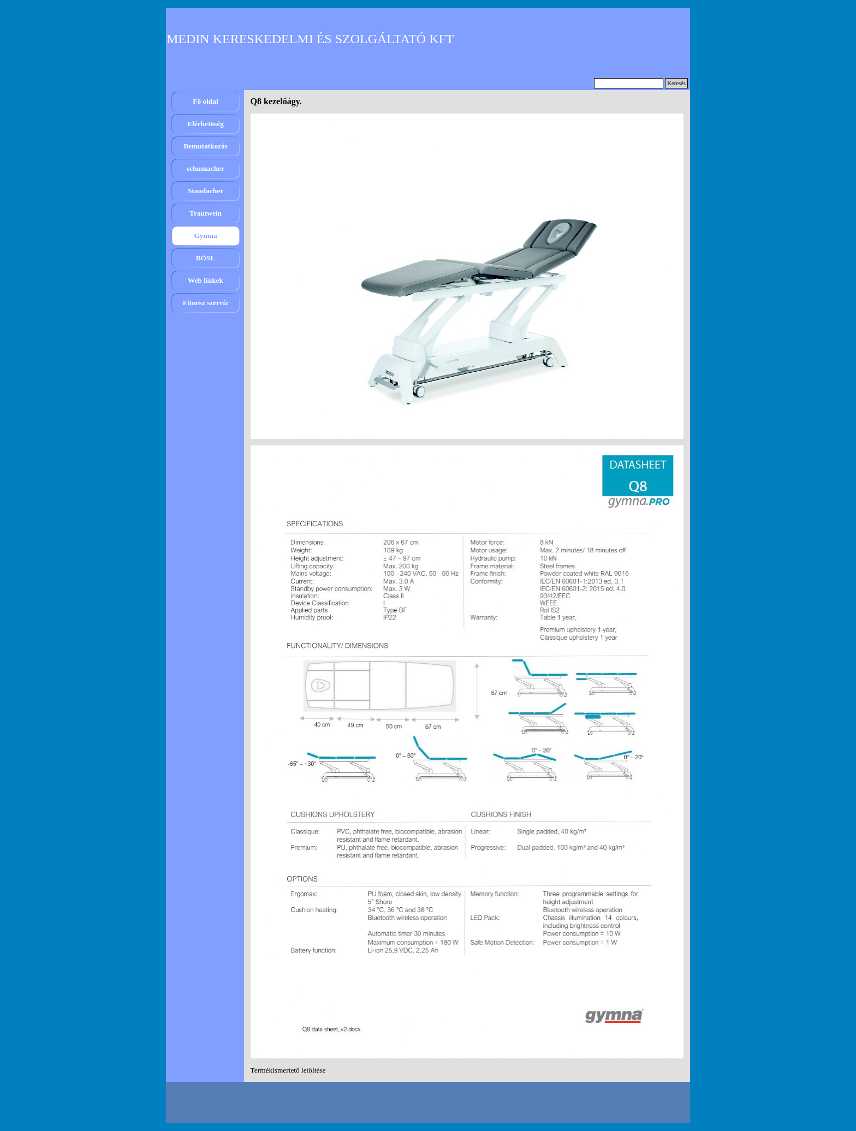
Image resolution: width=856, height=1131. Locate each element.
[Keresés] (628, 83)
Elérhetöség (205, 124)
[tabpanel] (467, 1070)
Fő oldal (205, 101)
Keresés (676, 83)
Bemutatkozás (205, 146)
